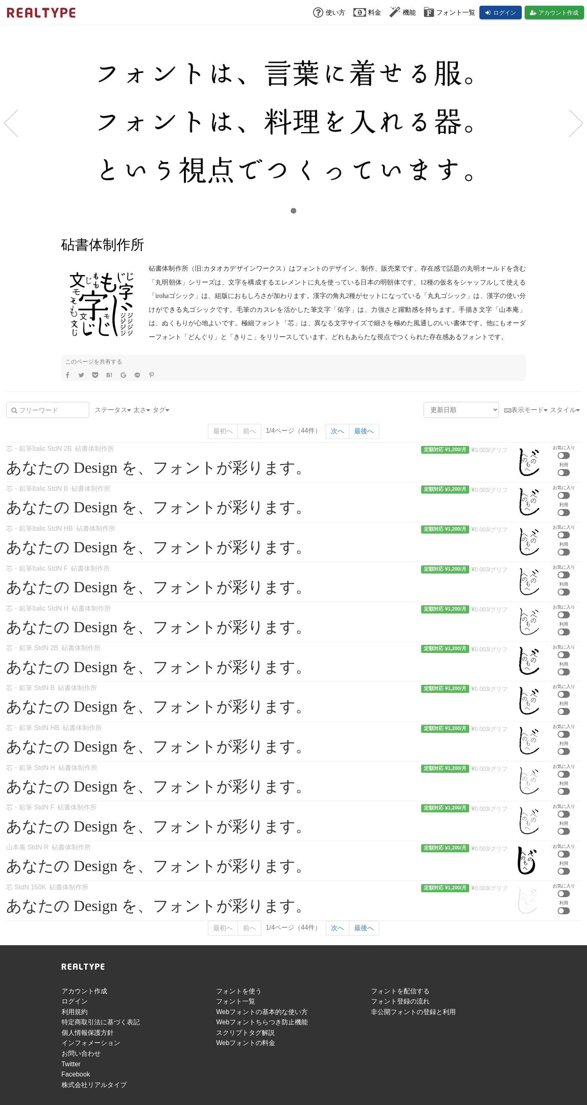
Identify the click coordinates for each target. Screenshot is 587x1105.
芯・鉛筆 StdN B (30, 687)
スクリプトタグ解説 (245, 1032)
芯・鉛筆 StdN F (30, 807)
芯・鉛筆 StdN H (30, 767)
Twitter (71, 1064)
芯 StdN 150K (26, 887)
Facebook (76, 1074)
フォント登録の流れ (400, 1001)
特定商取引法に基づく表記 (101, 1022)
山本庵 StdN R (27, 847)
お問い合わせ (81, 1053)
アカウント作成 (84, 991)
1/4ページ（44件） (293, 430)
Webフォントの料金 (245, 1042)
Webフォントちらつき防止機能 (262, 1022)
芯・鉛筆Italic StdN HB (39, 528)
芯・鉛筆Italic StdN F (37, 568)
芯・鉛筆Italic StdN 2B (39, 448)
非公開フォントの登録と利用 (413, 1011)
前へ (249, 431)
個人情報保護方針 (88, 1032)
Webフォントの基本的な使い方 (262, 1011)
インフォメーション (91, 1042)
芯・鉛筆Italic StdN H (37, 608)
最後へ (364, 431)
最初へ (223, 431)
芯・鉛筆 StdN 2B (32, 647)
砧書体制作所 (94, 448)
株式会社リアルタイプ (94, 1084)
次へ (337, 431)
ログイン (75, 1001)
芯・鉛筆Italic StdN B (37, 488)
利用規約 (75, 1011)
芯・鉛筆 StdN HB (33, 727)
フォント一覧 (235, 1001)
